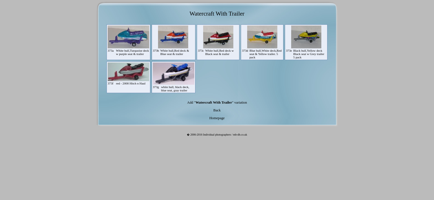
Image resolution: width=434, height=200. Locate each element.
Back (217, 110)
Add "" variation (217, 102)
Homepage (216, 118)
